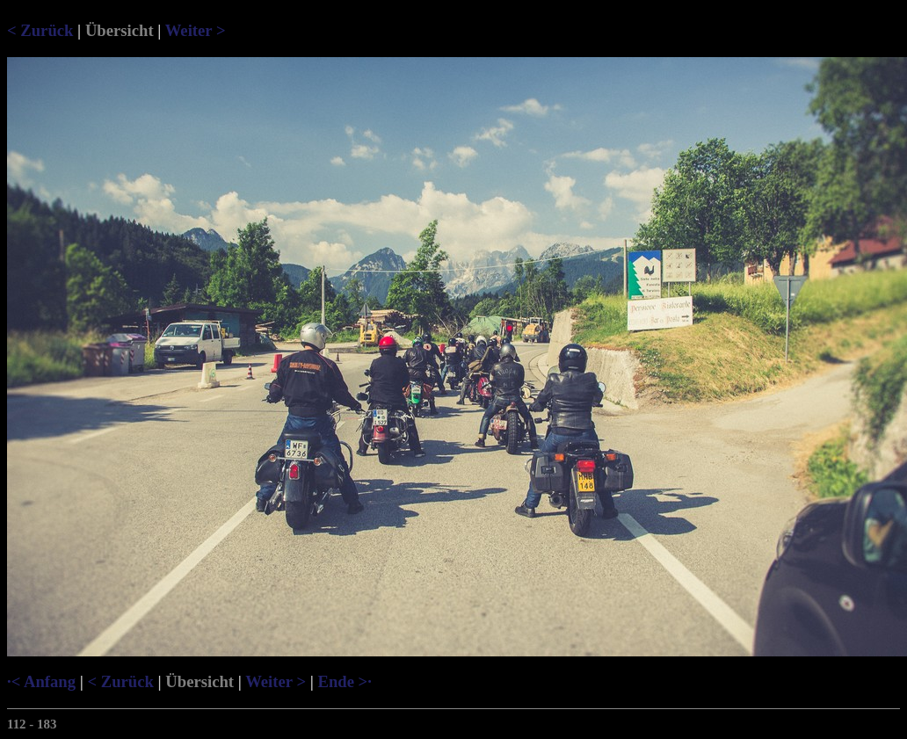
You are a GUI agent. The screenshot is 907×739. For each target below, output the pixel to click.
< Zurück (40, 30)
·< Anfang (41, 681)
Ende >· (344, 681)
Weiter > (195, 30)
